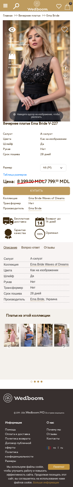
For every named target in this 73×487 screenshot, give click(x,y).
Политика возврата (17, 438)
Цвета (7, 139)
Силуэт (8, 134)
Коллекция (10, 198)
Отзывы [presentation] (49, 247)
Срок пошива (11, 154)
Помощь (10, 429)
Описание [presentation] (10, 247)
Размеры (10, 461)
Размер (7, 167)
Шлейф (8, 144)
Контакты (53, 438)
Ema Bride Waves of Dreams (46, 198)
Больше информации (46, 482)
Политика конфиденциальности (19, 454)
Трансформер (12, 203)
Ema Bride (35, 208)
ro (54, 447)
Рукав (6, 149)
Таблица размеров (15, 175)
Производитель (13, 208)
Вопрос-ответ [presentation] (30, 247)
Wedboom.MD (35, 412)
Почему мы (54, 429)
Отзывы (52, 434)
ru (62, 447)
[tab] (12, 248)
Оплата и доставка (17, 434)
